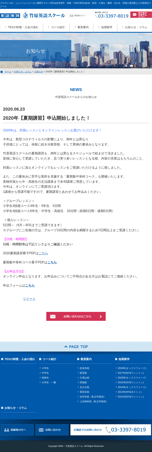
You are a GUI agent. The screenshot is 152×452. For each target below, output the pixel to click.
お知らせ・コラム (22, 71)
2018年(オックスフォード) (132, 368)
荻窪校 (83, 373)
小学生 (45, 368)
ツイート (29, 298)
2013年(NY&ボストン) (129, 392)
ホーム (8, 71)
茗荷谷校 (84, 392)
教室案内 (83, 27)
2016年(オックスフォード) (132, 377)
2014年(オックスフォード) (132, 387)
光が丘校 (84, 387)
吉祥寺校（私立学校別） (93, 396)
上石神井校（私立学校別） (94, 401)
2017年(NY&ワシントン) (131, 373)
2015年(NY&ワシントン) (131, 382)
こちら (43, 253)
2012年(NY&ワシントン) (131, 396)
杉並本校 (84, 368)
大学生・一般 (49, 382)
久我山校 (84, 377)
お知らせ (38, 71)
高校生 (45, 377)
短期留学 (106, 27)
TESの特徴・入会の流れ (23, 27)
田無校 (83, 382)
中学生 (45, 373)
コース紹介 (58, 27)
